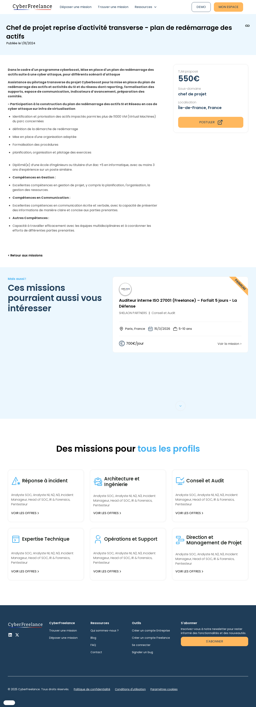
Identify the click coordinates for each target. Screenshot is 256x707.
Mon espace (228, 7)
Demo (201, 7)
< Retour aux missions (25, 255)
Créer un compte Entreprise (151, 630)
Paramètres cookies (164, 689)
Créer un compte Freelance (151, 638)
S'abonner (214, 641)
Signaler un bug (142, 652)
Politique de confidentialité (92, 689)
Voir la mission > (230, 344)
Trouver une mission (113, 7)
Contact (96, 652)
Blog (93, 638)
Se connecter (141, 645)
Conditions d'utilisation (130, 689)
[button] (146, 7)
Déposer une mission (76, 7)
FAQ (93, 645)
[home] (32, 7)
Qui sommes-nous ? (105, 630)
